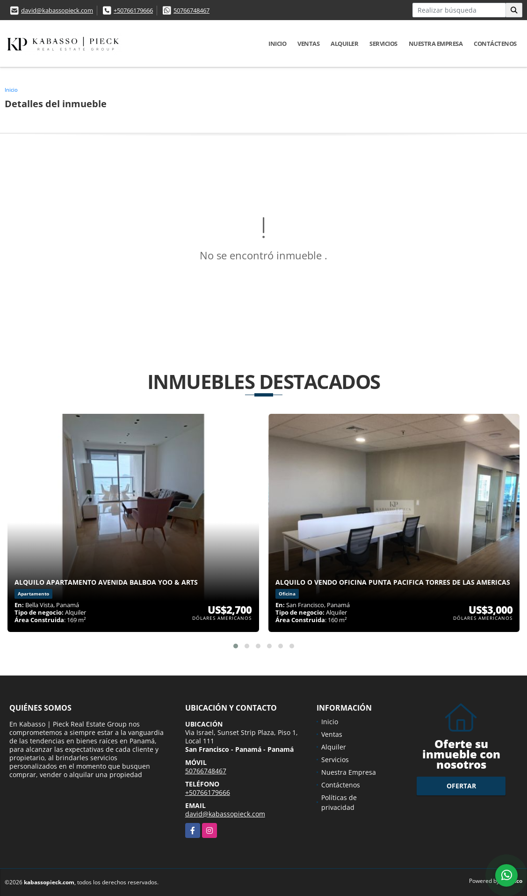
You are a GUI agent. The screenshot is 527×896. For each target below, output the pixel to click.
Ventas (308, 43)
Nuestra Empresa (436, 43)
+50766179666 (133, 10)
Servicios (383, 43)
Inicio (277, 43)
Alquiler (344, 43)
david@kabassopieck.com (57, 10)
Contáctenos (495, 43)
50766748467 (191, 10)
